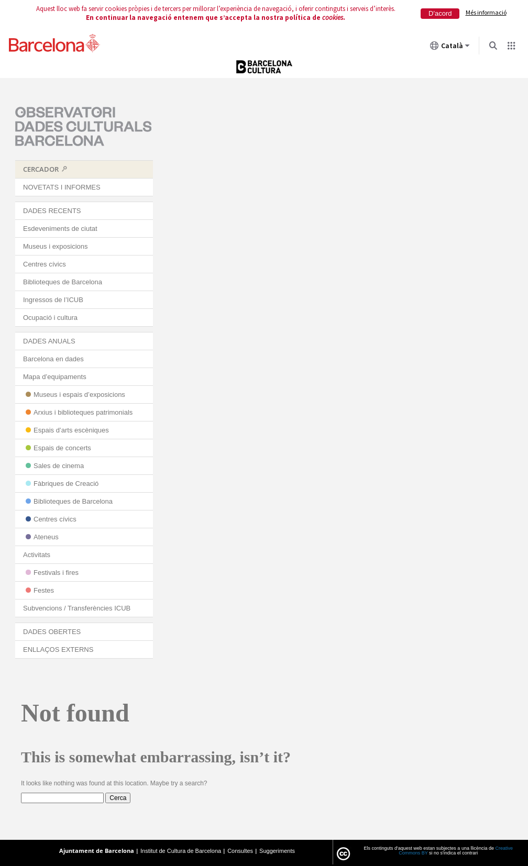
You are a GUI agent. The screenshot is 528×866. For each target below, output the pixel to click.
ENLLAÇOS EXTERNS (58, 649)
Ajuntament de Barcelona (96, 850)
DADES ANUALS (49, 341)
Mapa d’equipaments (54, 377)
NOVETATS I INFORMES (62, 187)
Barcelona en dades (53, 359)
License (343, 854)
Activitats (36, 555)
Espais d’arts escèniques (71, 430)
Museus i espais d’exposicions (79, 394)
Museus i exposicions (55, 246)
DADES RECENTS (52, 211)
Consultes (240, 851)
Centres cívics (44, 264)
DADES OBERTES (52, 632)
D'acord (440, 13)
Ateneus (46, 537)
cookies (332, 17)
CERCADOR (41, 169)
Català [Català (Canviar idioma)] (450, 47)
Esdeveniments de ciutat (60, 228)
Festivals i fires (56, 572)
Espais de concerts (62, 448)
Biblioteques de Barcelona (62, 282)
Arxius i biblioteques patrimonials (83, 412)
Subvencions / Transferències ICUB (76, 608)
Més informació (486, 12)
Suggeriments (277, 851)
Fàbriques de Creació (66, 483)
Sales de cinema (59, 466)
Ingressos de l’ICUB (53, 300)
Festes (44, 590)
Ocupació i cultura (50, 317)
